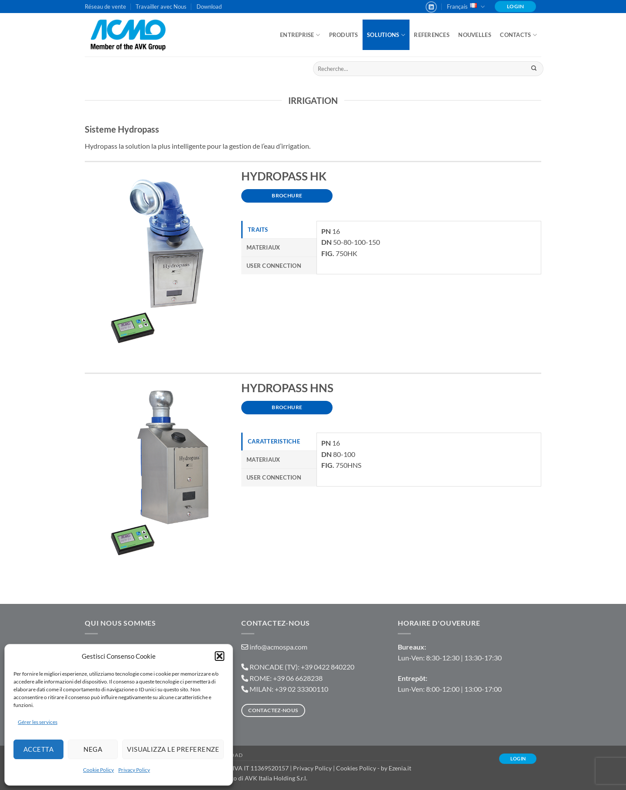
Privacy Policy (134, 770)
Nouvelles (474, 34)
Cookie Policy (98, 770)
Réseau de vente (105, 6)
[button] (219, 656)
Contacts (518, 35)
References (432, 34)
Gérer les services (37, 722)
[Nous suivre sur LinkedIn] (431, 7)
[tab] (278, 229)
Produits (343, 34)
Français (466, 7)
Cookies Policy (356, 768)
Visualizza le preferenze (173, 749)
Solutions (386, 35)
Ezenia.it (400, 768)
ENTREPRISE (300, 35)
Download (209, 6)
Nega (92, 749)
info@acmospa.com (278, 647)
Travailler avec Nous (161, 6)
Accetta (38, 749)
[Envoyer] (533, 68)
